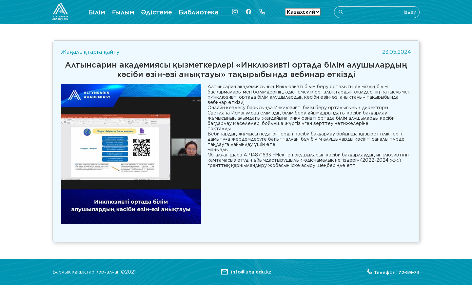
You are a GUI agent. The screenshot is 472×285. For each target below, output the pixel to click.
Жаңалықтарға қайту (90, 52)
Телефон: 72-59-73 (393, 272)
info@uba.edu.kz (251, 272)
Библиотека (199, 12)
